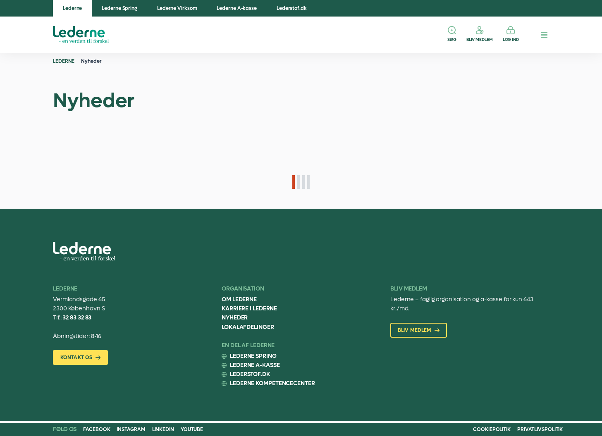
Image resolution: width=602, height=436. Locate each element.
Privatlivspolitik (540, 429)
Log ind (511, 39)
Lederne (72, 8)
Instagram (131, 429)
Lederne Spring (119, 8)
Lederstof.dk (292, 8)
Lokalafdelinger (248, 327)
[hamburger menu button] (544, 34)
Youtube (192, 429)
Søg (451, 39)
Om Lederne (239, 299)
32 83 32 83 (76, 318)
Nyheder (91, 61)
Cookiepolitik (492, 429)
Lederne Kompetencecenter (272, 383)
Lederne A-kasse (237, 8)
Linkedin (163, 429)
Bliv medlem (479, 39)
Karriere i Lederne (249, 308)
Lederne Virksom (177, 8)
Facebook (96, 429)
